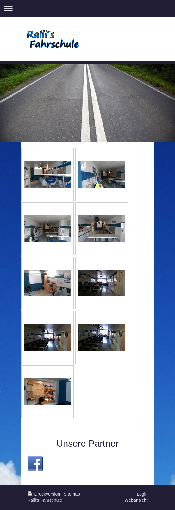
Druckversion (44, 494)
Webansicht (136, 500)
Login (142, 494)
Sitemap (72, 494)
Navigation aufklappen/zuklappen (87, 8)
